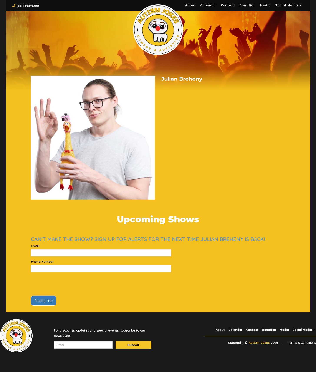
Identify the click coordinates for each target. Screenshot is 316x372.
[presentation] (64, 283)
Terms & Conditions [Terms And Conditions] (302, 343)
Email (35, 246)
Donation (247, 5)
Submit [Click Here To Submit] (133, 345)
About (190, 5)
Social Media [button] (288, 5)
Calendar (208, 5)
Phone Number (42, 262)
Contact (228, 5)
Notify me (44, 300)
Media (265, 5)
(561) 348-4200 (28, 6)
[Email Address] (83, 345)
